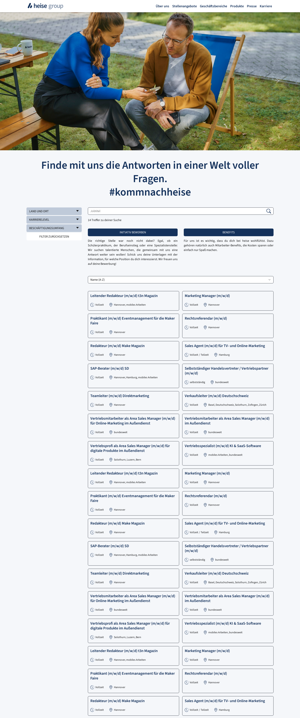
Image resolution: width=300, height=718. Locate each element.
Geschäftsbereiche (213, 6)
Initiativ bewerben (133, 232)
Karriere (266, 6)
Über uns (162, 6)
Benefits (229, 232)
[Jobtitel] (181, 211)
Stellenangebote (184, 6)
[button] (54, 211)
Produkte (237, 6)
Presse (252, 6)
